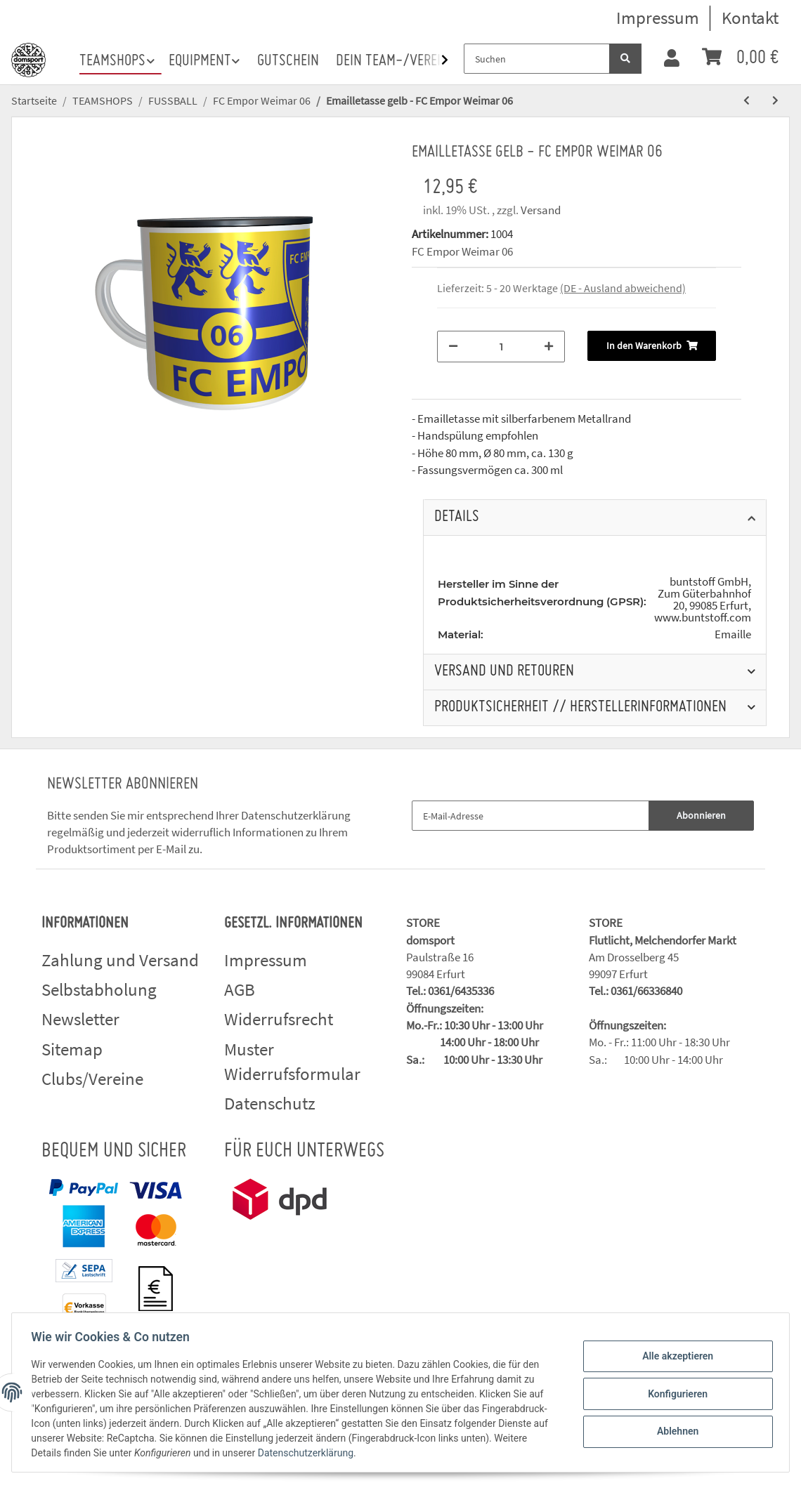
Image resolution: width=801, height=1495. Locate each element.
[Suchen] (537, 59)
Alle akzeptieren (674, 1357)
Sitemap (72, 1049)
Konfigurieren (674, 1393)
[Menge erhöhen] (548, 346)
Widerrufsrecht (278, 1019)
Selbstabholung (99, 989)
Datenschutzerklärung (296, 815)
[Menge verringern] (453, 346)
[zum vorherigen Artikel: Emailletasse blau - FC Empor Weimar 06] (746, 101)
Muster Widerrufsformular (292, 1062)
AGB (239, 989)
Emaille (733, 634)
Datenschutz (269, 1103)
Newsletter (80, 1019)
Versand (541, 210)
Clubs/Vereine (92, 1078)
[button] (672, 58)
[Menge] (501, 346)
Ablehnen (674, 1430)
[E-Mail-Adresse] (530, 816)
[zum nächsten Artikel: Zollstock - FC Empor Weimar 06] (775, 101)
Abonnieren (701, 815)
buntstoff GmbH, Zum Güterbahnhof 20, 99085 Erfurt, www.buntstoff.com (702, 599)
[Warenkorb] (740, 58)
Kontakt (750, 17)
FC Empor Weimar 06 (462, 251)
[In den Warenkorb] (651, 346)
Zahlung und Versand (120, 960)
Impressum (657, 17)
